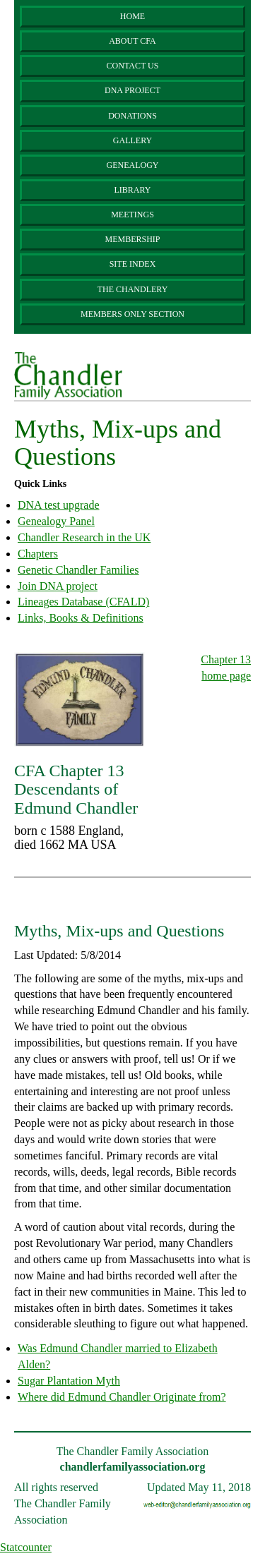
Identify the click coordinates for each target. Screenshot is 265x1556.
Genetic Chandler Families (78, 570)
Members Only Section (132, 314)
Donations (132, 116)
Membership (132, 239)
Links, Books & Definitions (80, 618)
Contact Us (133, 66)
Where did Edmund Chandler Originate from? (122, 1397)
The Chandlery (133, 289)
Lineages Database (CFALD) (83, 602)
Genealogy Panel (56, 521)
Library (132, 190)
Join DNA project (58, 586)
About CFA (132, 41)
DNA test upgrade (59, 505)
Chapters (38, 554)
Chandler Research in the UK (84, 537)
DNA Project (132, 90)
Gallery (132, 140)
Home (132, 16)
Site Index (133, 264)
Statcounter (26, 1547)
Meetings (132, 214)
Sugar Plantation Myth (69, 1381)
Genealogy (133, 165)
